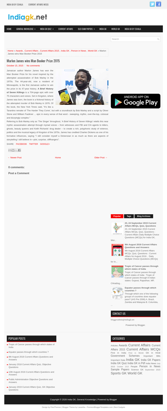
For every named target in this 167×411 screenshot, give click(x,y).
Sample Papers (120, 369)
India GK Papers (150, 360)
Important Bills (152, 356)
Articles (114, 345)
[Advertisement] (45, 41)
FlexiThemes (56, 407)
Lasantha (81, 407)
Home (9, 29)
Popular (117, 216)
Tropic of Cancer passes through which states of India (141, 267)
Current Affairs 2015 (49, 51)
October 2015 (123, 367)
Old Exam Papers (87, 28)
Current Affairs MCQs (38, 4)
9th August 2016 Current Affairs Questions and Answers (141, 246)
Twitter (33, 144)
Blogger (141, 325)
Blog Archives (143, 216)
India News (151, 363)
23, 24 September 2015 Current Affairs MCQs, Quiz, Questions (140, 224)
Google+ (44, 144)
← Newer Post (15, 157)
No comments (33, 65)
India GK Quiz (48, 28)
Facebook (21, 144)
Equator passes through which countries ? (29, 352)
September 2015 (152, 370)
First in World (136, 353)
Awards (19, 51)
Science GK (137, 369)
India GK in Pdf (136, 363)
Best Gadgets (119, 407)
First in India (118, 353)
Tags (129, 216)
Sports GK (119, 373)
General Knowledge (27, 28)
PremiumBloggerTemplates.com (100, 407)
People (134, 366)
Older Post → (100, 157)
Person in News (78, 51)
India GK (102, 29)
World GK (115, 29)
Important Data (118, 360)
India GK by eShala (15, 4)
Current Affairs (65, 29)
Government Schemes (125, 355)
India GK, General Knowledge (81, 399)
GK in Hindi (153, 353)
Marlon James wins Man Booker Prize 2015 (33, 61)
